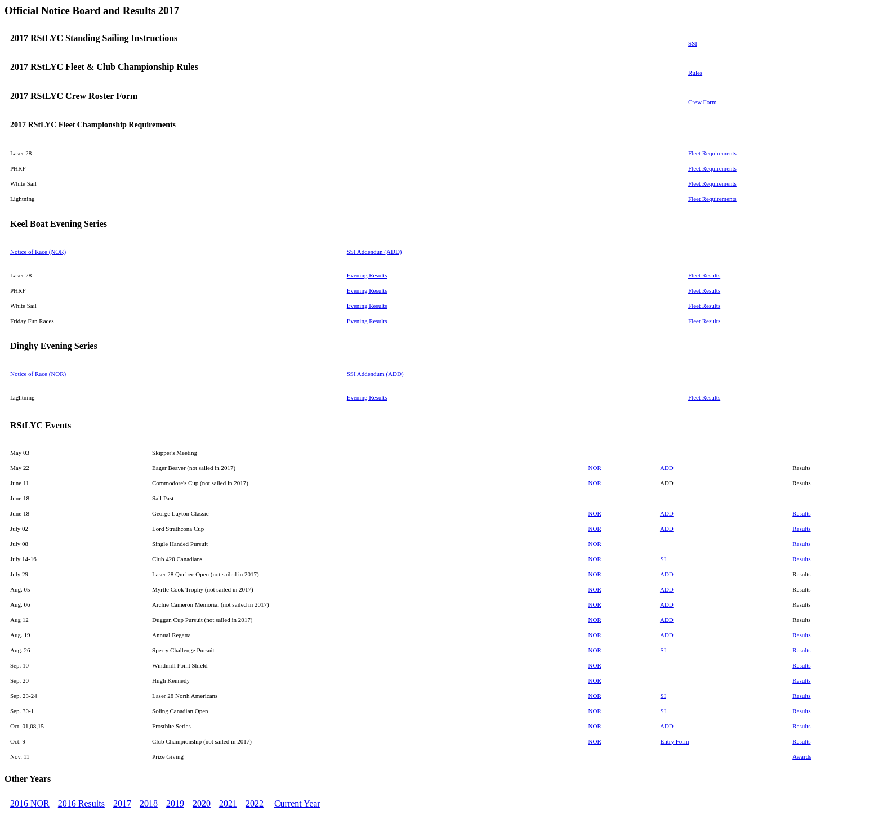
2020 (202, 803)
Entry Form (675, 741)
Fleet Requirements (712, 153)
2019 (175, 803)
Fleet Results (704, 275)
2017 (122, 803)
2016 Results (81, 803)
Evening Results (367, 275)
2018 (149, 803)
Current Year (297, 803)
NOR (594, 559)
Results (801, 513)
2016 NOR (30, 803)
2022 (255, 803)
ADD (667, 467)
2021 (228, 803)
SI (663, 559)
